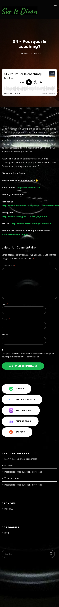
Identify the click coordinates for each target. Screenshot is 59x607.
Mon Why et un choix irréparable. (20, 458)
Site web (5, 334)
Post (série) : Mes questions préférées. (23, 471)
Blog (6, 532)
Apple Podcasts (21, 410)
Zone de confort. (12, 478)
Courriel (6, 319)
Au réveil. (8, 465)
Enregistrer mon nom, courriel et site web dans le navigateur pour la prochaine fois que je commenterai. (28, 355)
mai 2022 (8, 508)
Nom (5, 304)
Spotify (16, 389)
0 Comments (36, 53)
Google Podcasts (22, 400)
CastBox (17, 432)
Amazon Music (20, 421)
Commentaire (8, 265)
